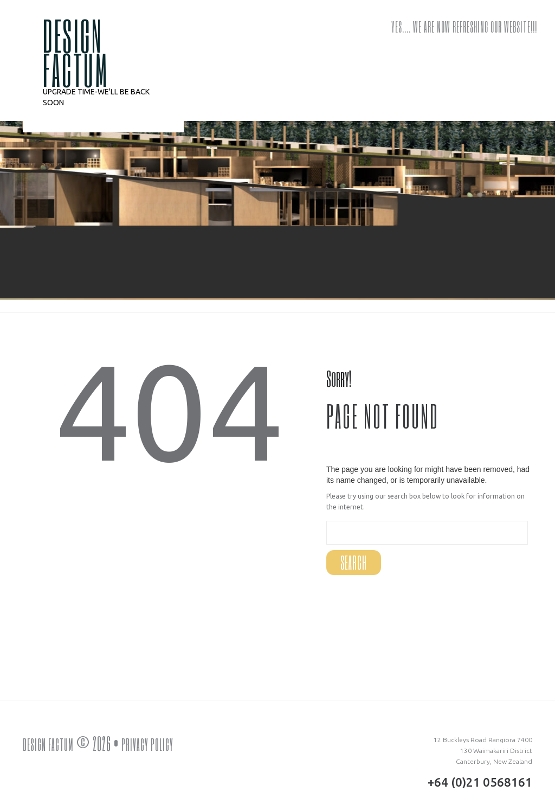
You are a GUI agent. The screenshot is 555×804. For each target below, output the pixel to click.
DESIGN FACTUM (76, 52)
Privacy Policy (158, 743)
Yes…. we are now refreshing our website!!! (464, 26)
